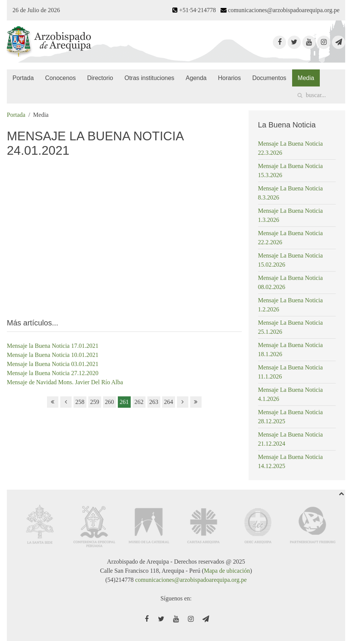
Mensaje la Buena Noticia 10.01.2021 (53, 355)
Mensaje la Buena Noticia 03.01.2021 (53, 364)
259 (94, 402)
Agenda (196, 78)
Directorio (100, 78)
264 (168, 402)
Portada (23, 78)
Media (306, 78)
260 (109, 402)
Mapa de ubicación (227, 570)
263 (153, 402)
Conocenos (60, 78)
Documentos (269, 78)
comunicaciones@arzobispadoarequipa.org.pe (191, 580)
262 (139, 402)
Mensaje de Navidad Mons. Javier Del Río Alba (65, 382)
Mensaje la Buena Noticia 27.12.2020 (53, 373)
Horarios (229, 78)
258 (79, 402)
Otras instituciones (149, 78)
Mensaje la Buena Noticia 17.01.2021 (53, 345)
